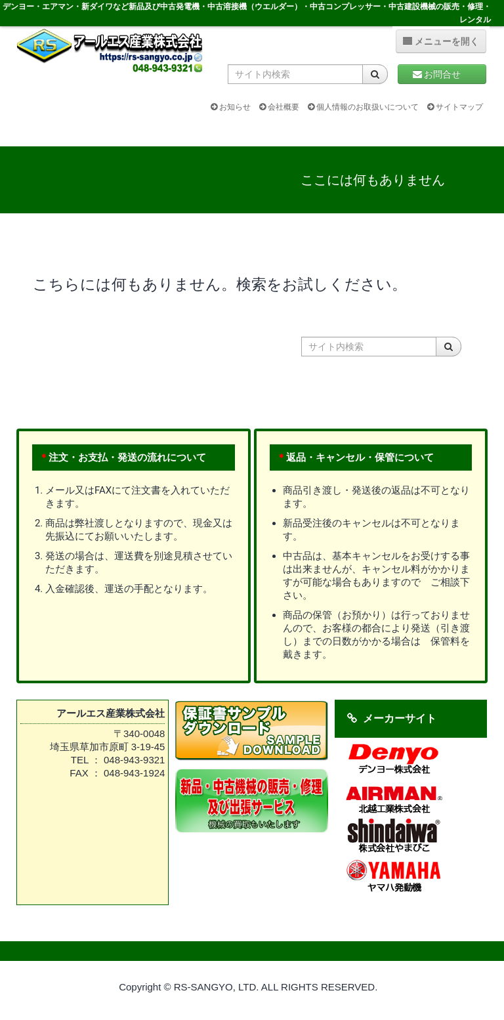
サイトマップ (455, 107)
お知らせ (231, 107)
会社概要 (279, 107)
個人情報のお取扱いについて (363, 107)
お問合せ (442, 74)
